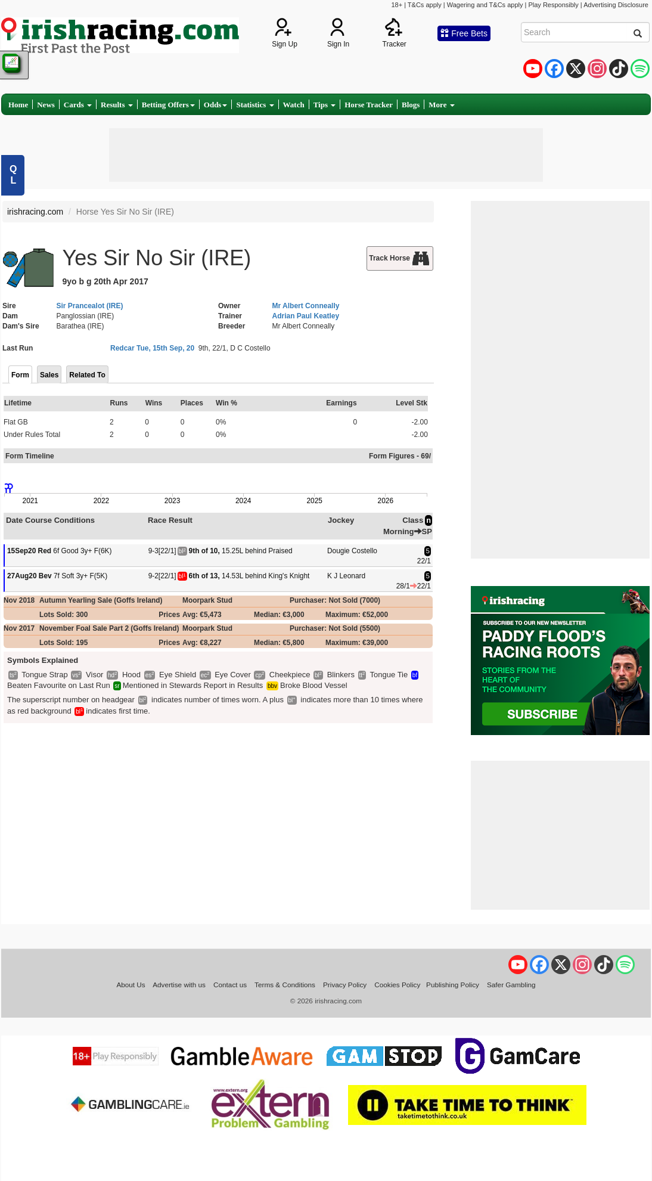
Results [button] (117, 104)
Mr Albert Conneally (306, 306)
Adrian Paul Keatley (306, 316)
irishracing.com (35, 211)
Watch (294, 104)
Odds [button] (216, 104)
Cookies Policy (397, 984)
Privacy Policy (345, 984)
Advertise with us (179, 984)
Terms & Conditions (284, 984)
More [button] (441, 104)
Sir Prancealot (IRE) (90, 306)
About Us (130, 984)
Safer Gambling (511, 984)
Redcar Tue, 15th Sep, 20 (152, 348)
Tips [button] (324, 104)
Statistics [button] (255, 104)
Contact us (230, 984)
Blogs (411, 104)
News (46, 104)
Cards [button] (78, 104)
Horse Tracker (368, 104)
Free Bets (464, 33)
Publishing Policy (452, 984)
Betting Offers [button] (168, 104)
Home (18, 104)
